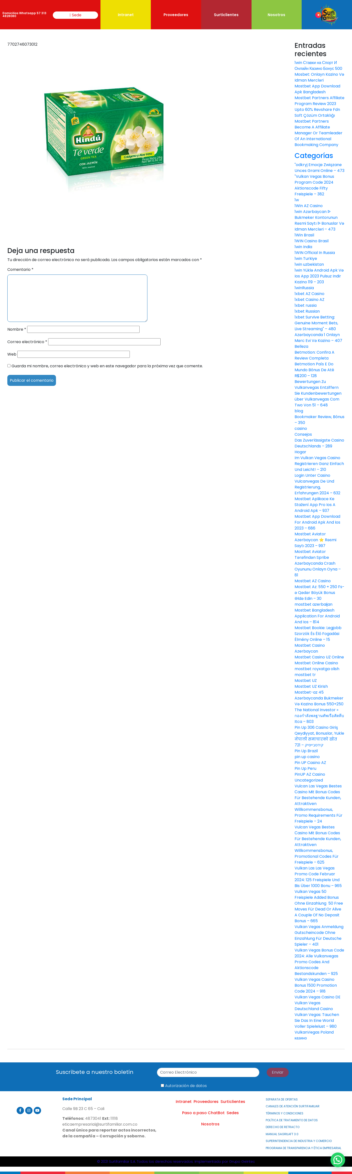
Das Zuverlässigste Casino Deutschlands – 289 (319, 443)
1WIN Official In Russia (315, 252)
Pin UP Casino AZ (310, 762)
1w (297, 200)
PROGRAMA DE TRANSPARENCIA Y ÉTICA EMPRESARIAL (303, 1148)
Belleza (301, 346)
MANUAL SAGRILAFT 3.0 (282, 1134)
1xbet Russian (307, 311)
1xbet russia (306, 305)
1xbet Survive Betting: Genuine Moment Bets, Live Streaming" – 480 (316, 323)
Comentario (20, 269)
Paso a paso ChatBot (203, 1113)
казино (301, 1038)
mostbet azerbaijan (313, 604)
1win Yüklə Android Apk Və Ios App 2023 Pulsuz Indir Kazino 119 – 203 (319, 276)
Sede (75, 15)
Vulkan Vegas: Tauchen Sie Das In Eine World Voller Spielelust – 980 (317, 1020)
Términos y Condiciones (284, 1113)
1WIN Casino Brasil (312, 241)
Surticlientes (226, 14)
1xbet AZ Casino (309, 293)
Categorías (314, 155)
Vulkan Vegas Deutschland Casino (314, 1006)
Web (11, 354)
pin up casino (307, 757)
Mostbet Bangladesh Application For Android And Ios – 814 (317, 616)
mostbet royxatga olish (317, 669)
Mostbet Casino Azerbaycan (310, 648)
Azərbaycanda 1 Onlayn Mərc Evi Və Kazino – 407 (318, 337)
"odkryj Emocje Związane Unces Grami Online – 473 (319, 167)
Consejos (303, 434)
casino (301, 428)
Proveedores (176, 14)
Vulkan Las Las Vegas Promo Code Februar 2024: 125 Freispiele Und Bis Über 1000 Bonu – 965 (318, 876)
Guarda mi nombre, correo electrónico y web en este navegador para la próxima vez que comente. (107, 366)
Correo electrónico (27, 342)
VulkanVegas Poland (314, 1032)
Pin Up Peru (305, 768)
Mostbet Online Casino (316, 663)
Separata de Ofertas (282, 1099)
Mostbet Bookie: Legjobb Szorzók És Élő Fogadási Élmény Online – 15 (318, 633)
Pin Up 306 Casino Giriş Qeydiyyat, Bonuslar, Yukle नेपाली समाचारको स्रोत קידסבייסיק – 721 (319, 736)
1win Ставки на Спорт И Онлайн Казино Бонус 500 (318, 65)
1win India (303, 247)
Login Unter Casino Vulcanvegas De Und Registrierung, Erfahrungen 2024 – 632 (317, 484)
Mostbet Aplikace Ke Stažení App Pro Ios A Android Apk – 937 (315, 504)
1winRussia (304, 288)
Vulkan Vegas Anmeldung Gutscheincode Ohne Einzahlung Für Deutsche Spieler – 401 (319, 935)
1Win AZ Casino (309, 206)
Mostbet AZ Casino (313, 581)
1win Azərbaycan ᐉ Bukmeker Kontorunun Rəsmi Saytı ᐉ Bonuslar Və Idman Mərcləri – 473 (319, 220)
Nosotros (276, 14)
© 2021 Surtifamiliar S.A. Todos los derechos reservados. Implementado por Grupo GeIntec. (176, 1163)
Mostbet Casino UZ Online (319, 657)
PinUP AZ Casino (310, 774)
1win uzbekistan (309, 264)
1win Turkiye (306, 258)
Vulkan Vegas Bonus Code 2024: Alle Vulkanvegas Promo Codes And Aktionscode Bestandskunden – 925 (319, 961)
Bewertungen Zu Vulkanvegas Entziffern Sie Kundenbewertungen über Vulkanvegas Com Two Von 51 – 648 (318, 393)
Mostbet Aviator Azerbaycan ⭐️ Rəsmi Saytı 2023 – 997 (315, 540)
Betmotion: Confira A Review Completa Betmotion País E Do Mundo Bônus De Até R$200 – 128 (314, 364)
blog (299, 411)
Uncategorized (309, 780)
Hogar (300, 452)
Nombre (16, 329)
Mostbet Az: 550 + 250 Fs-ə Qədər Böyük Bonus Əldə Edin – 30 (319, 592)
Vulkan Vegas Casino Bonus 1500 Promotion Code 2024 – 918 (316, 985)
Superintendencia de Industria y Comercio (299, 1141)
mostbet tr (305, 674)
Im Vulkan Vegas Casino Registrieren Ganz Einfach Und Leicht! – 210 (319, 463)
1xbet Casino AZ (309, 299)
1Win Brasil (304, 235)
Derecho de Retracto (282, 1127)
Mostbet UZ (306, 680)
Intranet (126, 14)
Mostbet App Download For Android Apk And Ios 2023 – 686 (317, 522)
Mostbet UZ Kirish (311, 686)
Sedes (233, 1113)
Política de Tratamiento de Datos (292, 1120)
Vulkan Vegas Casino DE (318, 997)
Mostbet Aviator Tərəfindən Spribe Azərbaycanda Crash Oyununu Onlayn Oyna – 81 (318, 563)
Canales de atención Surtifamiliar (292, 1106)
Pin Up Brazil (306, 751)
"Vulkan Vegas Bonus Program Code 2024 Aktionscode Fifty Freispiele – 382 (314, 185)
